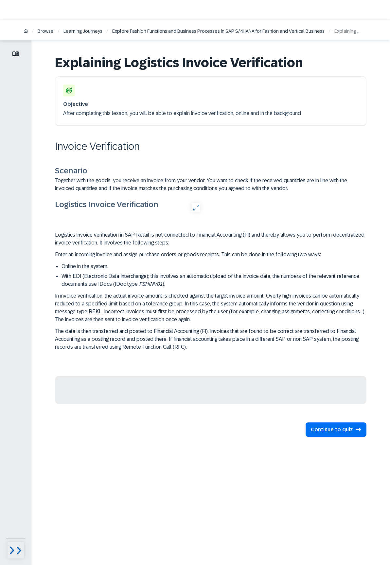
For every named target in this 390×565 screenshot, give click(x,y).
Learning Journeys (82, 31)
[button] (336, 429)
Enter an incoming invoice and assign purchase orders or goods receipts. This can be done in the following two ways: (188, 254)
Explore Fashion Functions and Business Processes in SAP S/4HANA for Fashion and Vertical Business (218, 31)
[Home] (26, 31)
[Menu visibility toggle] (16, 550)
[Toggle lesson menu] (16, 53)
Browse (46, 31)
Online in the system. (85, 266)
